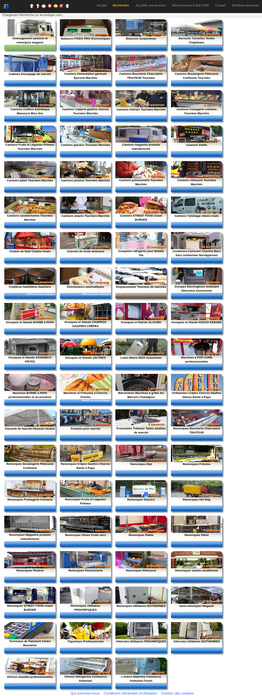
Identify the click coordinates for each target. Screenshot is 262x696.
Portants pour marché (85, 428)
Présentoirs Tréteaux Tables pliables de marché (141, 430)
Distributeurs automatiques (85, 286)
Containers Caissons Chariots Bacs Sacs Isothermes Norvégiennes (196, 253)
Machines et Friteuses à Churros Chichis (85, 395)
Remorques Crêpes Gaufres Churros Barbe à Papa (85, 466)
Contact (220, 5)
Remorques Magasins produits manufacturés (30, 536)
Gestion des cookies (177, 693)
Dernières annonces (245, 5)
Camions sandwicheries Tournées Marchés (30, 217)
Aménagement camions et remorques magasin (29, 40)
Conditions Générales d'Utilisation (130, 693)
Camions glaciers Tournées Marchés (85, 145)
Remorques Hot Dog (196, 499)
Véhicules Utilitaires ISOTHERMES (196, 641)
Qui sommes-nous (85, 693)
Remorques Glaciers (141, 499)
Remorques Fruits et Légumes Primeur (85, 501)
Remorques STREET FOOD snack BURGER (30, 607)
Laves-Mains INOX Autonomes (141, 357)
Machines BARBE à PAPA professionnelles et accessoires (30, 395)
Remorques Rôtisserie (141, 570)
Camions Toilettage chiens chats (197, 215)
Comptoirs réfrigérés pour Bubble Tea (141, 253)
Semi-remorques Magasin (196, 606)
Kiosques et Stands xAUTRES (85, 357)
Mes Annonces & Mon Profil (190, 5)
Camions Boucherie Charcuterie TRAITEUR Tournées (141, 75)
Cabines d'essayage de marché (30, 74)
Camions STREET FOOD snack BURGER (141, 217)
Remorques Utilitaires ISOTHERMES (141, 606)
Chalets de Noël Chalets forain (30, 251)
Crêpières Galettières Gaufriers (30, 286)
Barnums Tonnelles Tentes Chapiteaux (197, 40)
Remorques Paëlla (141, 535)
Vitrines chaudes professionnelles (30, 676)
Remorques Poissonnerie (85, 570)
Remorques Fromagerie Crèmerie (29, 499)
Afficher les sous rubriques (41, 294)
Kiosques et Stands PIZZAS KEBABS (197, 322)
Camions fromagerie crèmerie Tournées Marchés (197, 111)
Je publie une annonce (151, 5)
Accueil (101, 5)
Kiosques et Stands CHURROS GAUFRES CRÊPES (85, 324)
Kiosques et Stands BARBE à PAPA (30, 322)
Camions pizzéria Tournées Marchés (85, 180)
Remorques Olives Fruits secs (85, 535)
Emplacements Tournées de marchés (141, 286)
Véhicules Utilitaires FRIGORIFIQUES (141, 641)
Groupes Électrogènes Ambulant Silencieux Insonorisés (197, 288)
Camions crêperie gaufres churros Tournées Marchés (85, 111)
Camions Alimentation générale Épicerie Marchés (85, 75)
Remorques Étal (141, 464)
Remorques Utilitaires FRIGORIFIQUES (85, 607)
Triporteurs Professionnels (85, 641)
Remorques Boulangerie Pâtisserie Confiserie (30, 466)
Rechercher (121, 5)
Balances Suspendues (141, 38)
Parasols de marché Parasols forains (30, 428)
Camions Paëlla (196, 145)
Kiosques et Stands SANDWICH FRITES (30, 359)
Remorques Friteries (196, 464)
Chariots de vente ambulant (85, 251)
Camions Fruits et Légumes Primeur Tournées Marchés (30, 146)
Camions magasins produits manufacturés (141, 146)
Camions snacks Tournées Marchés (85, 215)
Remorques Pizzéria (30, 570)
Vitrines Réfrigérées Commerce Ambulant (85, 678)
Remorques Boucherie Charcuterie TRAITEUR (196, 430)
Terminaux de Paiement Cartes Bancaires (30, 643)
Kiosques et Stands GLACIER (141, 322)
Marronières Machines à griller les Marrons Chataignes (141, 395)
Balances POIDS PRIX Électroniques (85, 38)
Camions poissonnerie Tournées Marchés (141, 182)
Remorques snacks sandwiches (196, 570)
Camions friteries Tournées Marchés (140, 109)
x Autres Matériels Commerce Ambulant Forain (141, 678)
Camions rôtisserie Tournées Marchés (196, 182)
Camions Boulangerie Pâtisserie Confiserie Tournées (196, 75)
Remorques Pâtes (197, 535)
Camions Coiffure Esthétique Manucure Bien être (30, 111)
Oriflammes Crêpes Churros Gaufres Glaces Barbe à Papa (196, 395)
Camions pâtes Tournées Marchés (30, 180)
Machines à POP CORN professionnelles (196, 359)
